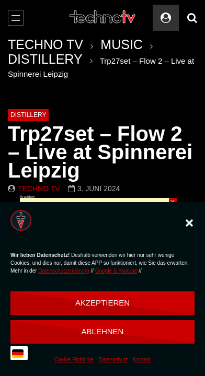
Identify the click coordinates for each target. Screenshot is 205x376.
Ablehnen (103, 331)
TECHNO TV (45, 44)
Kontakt (142, 359)
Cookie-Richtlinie (74, 359)
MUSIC (121, 44)
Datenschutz (113, 359)
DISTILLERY (45, 59)
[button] (189, 223)
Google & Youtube (116, 271)
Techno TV (39, 188)
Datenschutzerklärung (63, 271)
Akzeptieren (102, 302)
